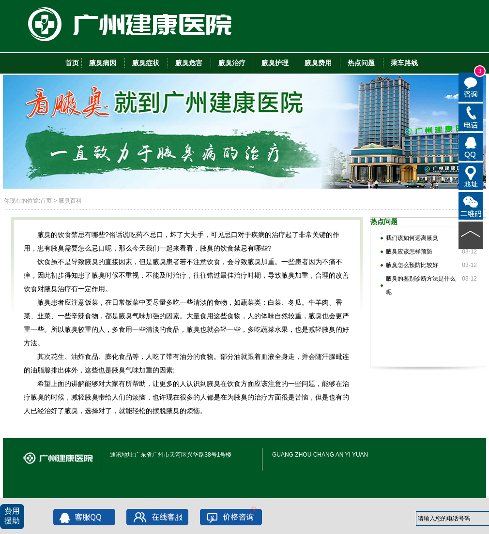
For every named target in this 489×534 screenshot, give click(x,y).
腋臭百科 (70, 200)
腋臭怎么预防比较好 (412, 265)
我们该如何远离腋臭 (412, 238)
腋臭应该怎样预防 (409, 251)
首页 (46, 200)
